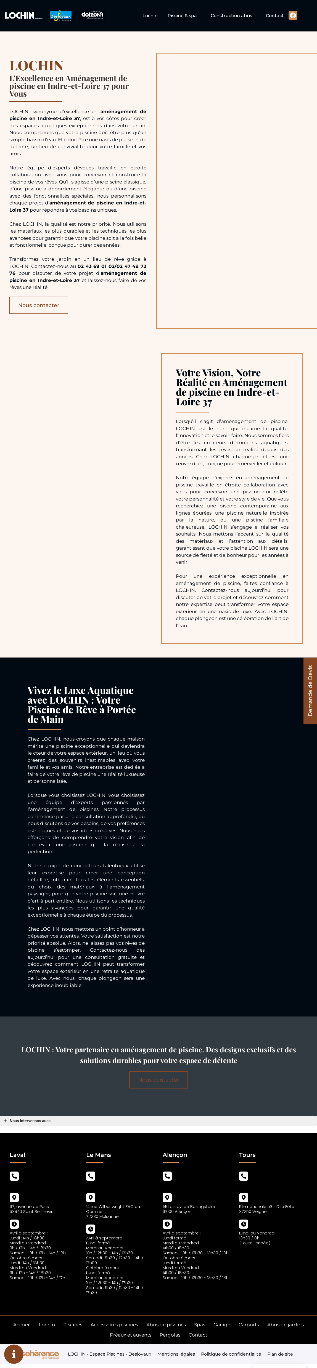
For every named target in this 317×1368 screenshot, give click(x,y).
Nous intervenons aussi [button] (27, 1121)
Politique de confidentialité (231, 1354)
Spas (199, 1324)
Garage (221, 1324)
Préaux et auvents (130, 1335)
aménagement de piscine (81, 203)
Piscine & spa (182, 15)
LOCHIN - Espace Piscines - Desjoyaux (109, 1354)
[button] (310, 691)
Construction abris (231, 15)
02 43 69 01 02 (24, 1185)
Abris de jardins (285, 1324)
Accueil (22, 1324)
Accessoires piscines (114, 1324)
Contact (275, 15)
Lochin (150, 15)
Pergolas (170, 1335)
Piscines (72, 1324)
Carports (249, 1324)
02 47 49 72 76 (253, 1185)
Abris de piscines (166, 1324)
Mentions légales (176, 1354)
